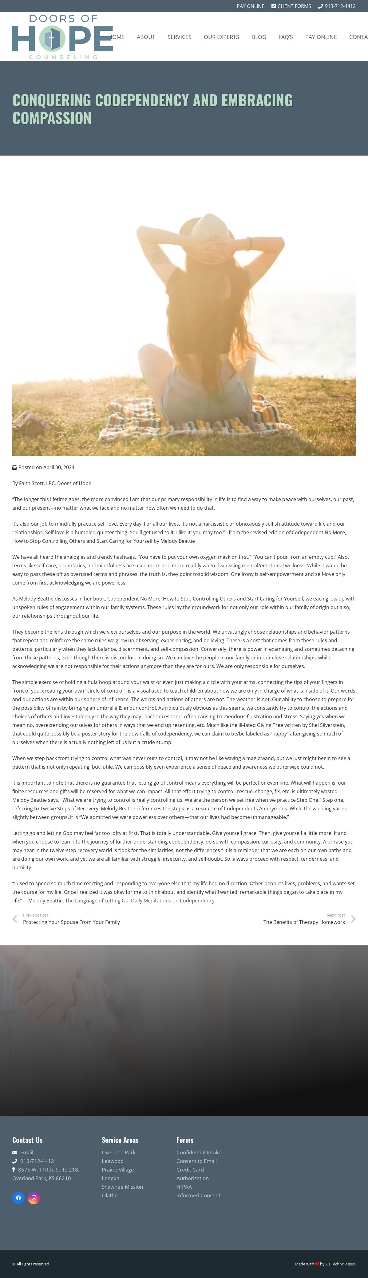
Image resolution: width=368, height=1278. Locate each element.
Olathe (110, 1195)
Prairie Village (118, 1169)
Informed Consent (198, 1195)
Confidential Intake (199, 1152)
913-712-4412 (37, 1160)
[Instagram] (34, 1198)
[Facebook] (18, 1198)
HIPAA (184, 1186)
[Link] (62, 37)
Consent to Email (196, 1160)
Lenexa (110, 1178)
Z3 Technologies (340, 1264)
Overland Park (119, 1152)
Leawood (113, 1160)
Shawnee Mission (122, 1186)
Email (26, 1152)
